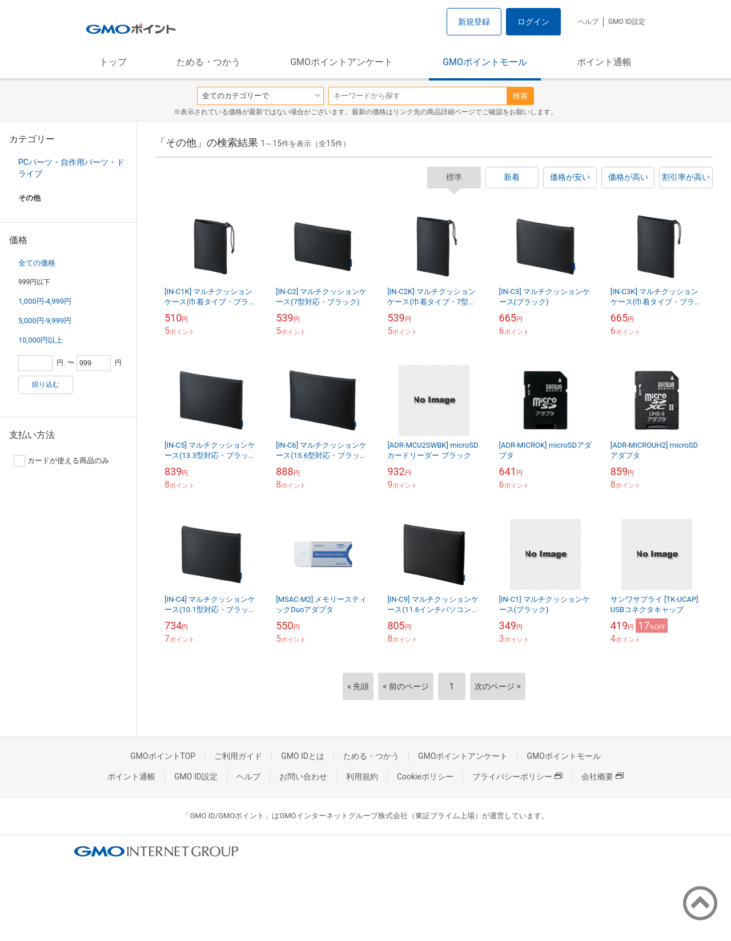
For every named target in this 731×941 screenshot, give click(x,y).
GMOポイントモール (485, 62)
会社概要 (602, 776)
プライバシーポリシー (517, 776)
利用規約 (362, 776)
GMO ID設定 (626, 22)
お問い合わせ (303, 776)
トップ (113, 62)
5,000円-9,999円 (44, 320)
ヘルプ (588, 22)
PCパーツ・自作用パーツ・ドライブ (71, 168)
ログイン (533, 21)
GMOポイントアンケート (341, 62)
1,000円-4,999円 (44, 301)
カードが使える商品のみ (61, 461)
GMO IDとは (302, 756)
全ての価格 (36, 263)
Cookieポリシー (425, 776)
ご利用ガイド (238, 756)
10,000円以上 (40, 340)
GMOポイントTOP (162, 756)
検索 (520, 95)
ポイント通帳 (604, 62)
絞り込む (45, 384)
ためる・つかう (208, 62)
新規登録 (474, 21)
